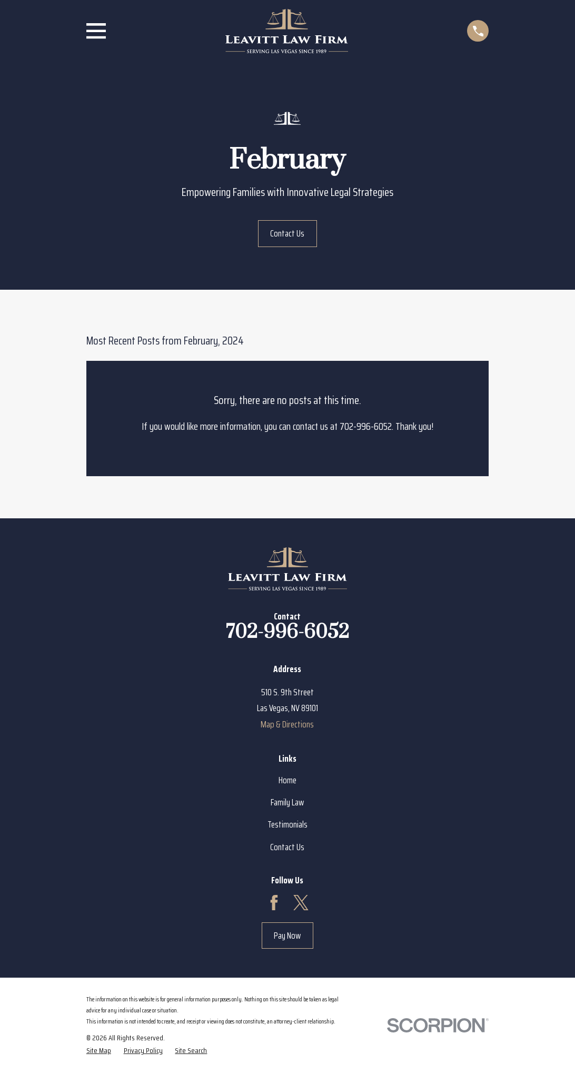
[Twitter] (301, 902)
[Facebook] (274, 902)
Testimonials (287, 824)
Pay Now (287, 935)
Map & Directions (287, 724)
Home (287, 780)
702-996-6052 (287, 632)
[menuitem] (98, 1051)
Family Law (287, 802)
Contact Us (287, 233)
